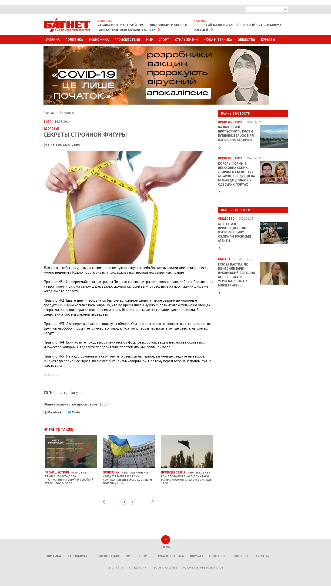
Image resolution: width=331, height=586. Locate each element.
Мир (149, 39)
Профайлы (116, 567)
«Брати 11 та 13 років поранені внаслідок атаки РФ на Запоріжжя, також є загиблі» (187, 476)
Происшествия (127, 39)
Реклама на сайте (164, 567)
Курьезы (268, 39)
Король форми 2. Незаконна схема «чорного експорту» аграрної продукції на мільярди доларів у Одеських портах (236, 174)
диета (62, 392)
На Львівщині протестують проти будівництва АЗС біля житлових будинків (236, 133)
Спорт (164, 39)
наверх (165, 547)
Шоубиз (196, 556)
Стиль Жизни (186, 39)
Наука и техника (218, 39)
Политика (74, 39)
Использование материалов (202, 567)
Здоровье (67, 113)
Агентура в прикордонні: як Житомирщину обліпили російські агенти (234, 232)
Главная (49, 113)
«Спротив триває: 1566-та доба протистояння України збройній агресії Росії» (71, 476)
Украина (53, 39)
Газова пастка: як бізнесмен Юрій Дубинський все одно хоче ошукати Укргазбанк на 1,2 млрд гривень (236, 274)
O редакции (137, 567)
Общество (246, 39)
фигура (75, 392)
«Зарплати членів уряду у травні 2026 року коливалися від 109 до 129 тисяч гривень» (129, 476)
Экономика (99, 39)
